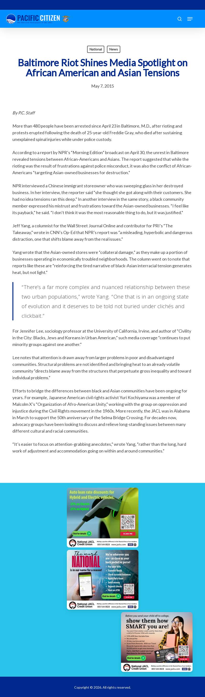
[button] (190, 19)
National (95, 49)
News (113, 49)
